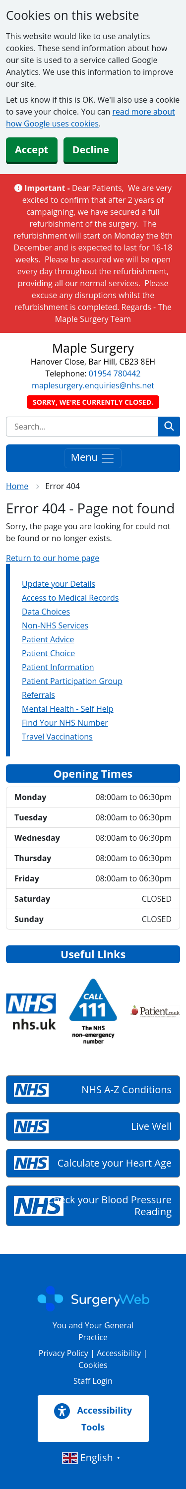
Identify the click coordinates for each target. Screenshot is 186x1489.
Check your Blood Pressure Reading (109, 1205)
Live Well (151, 1126)
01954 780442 (115, 373)
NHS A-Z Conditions (126, 1089)
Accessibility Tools (93, 1418)
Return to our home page (52, 558)
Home (17, 486)
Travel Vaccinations (57, 736)
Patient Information (58, 667)
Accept (32, 149)
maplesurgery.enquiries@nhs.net (93, 385)
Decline (90, 149)
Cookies (92, 1365)
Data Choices (46, 611)
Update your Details (58, 583)
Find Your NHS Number (65, 722)
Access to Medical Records (70, 597)
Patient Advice (48, 639)
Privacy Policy (63, 1353)
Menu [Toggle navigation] (93, 458)
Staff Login (93, 1380)
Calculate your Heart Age (115, 1163)
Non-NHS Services (55, 625)
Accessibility (119, 1353)
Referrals (38, 694)
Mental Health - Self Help (68, 708)
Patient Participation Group (72, 681)
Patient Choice (48, 653)
